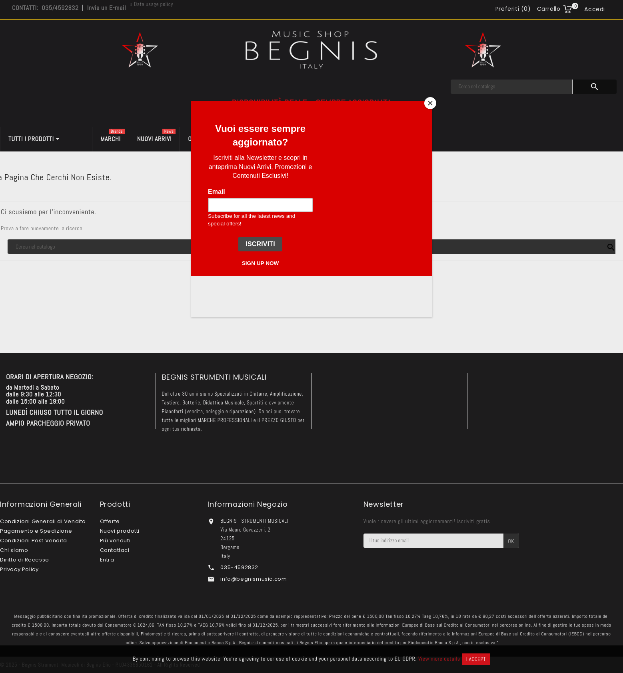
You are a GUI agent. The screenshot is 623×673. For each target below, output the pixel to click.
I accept (476, 659)
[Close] (430, 103)
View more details (439, 658)
